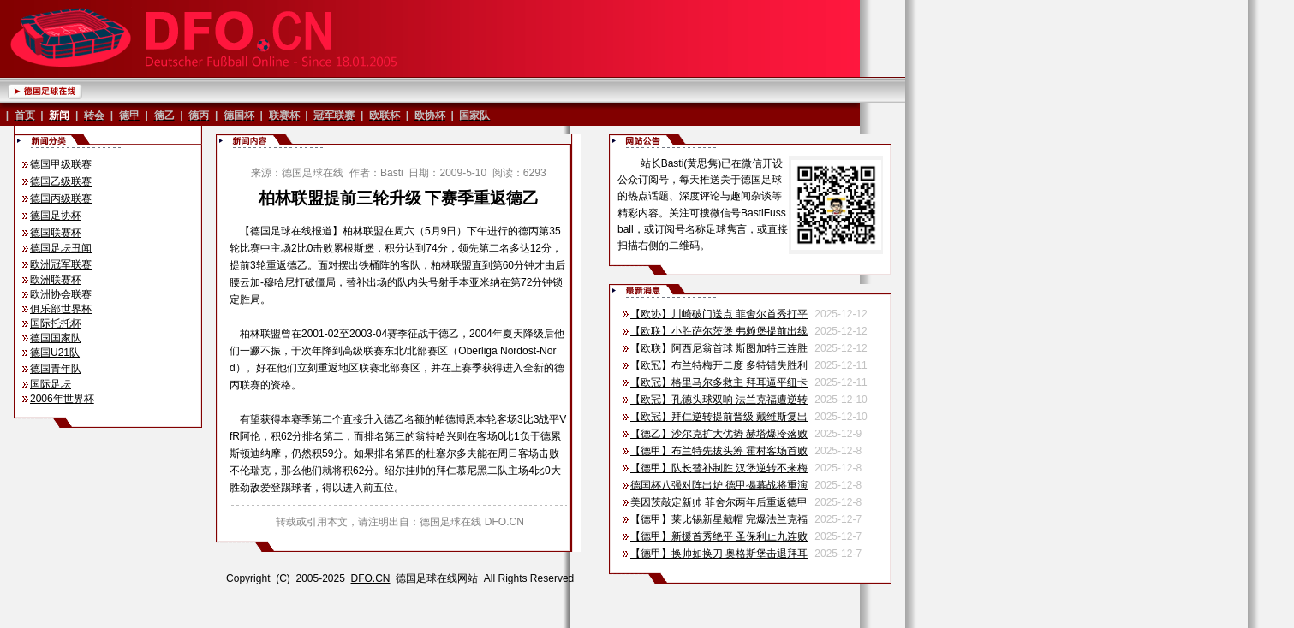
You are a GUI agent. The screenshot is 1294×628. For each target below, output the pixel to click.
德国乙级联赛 (61, 181)
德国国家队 (55, 338)
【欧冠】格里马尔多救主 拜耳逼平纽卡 (719, 382)
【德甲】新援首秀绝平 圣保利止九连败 (719, 536)
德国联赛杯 (55, 233)
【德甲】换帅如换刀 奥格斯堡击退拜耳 (719, 554)
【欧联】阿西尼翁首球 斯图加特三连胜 (719, 348)
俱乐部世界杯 (61, 309)
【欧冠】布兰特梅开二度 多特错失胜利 (719, 365)
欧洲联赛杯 (55, 280)
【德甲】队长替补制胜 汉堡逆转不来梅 (719, 468)
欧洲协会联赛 (61, 294)
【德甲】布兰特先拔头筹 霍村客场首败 (719, 451)
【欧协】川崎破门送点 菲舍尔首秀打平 (719, 314)
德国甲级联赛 (61, 164)
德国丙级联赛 (61, 198)
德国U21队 (55, 352)
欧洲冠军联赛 (61, 264)
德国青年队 (55, 369)
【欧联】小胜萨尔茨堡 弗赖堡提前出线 (719, 331)
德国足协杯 (55, 216)
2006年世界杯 (62, 399)
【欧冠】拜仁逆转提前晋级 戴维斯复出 (719, 417)
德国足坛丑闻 (61, 248)
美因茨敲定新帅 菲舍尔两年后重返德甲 (719, 502)
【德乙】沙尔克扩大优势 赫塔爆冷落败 (719, 434)
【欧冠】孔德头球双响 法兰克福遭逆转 (719, 400)
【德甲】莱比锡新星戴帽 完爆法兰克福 (719, 519)
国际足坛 (50, 384)
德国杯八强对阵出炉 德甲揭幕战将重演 (719, 485)
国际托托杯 (55, 323)
